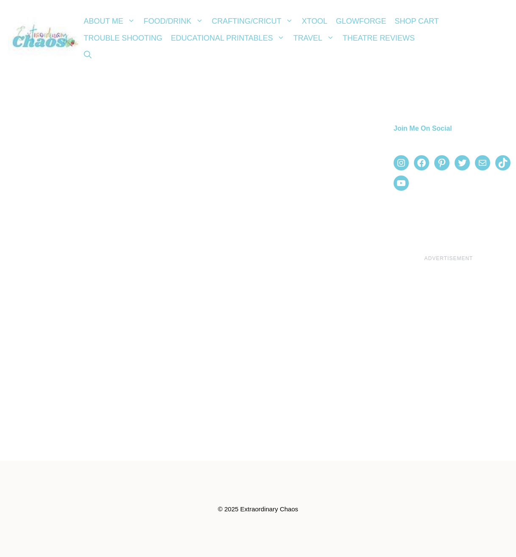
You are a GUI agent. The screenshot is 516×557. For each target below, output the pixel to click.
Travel (315, 38)
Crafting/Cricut (255, 21)
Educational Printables (230, 38)
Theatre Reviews (379, 38)
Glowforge (361, 21)
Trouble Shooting (123, 38)
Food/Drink (176, 21)
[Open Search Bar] (88, 55)
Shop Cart (417, 21)
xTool (314, 21)
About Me (111, 21)
